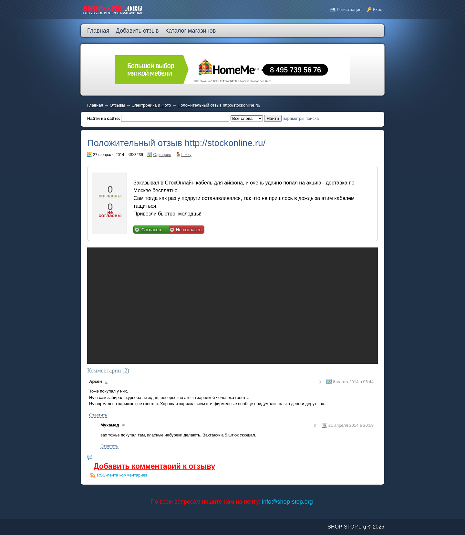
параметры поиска (301, 118)
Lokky (186, 154)
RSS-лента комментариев (122, 475)
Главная (95, 105)
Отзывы (117, 105)
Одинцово (162, 154)
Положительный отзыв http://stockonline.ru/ (219, 105)
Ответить (98, 415)
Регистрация (349, 9)
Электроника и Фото (151, 105)
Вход (377, 9)
